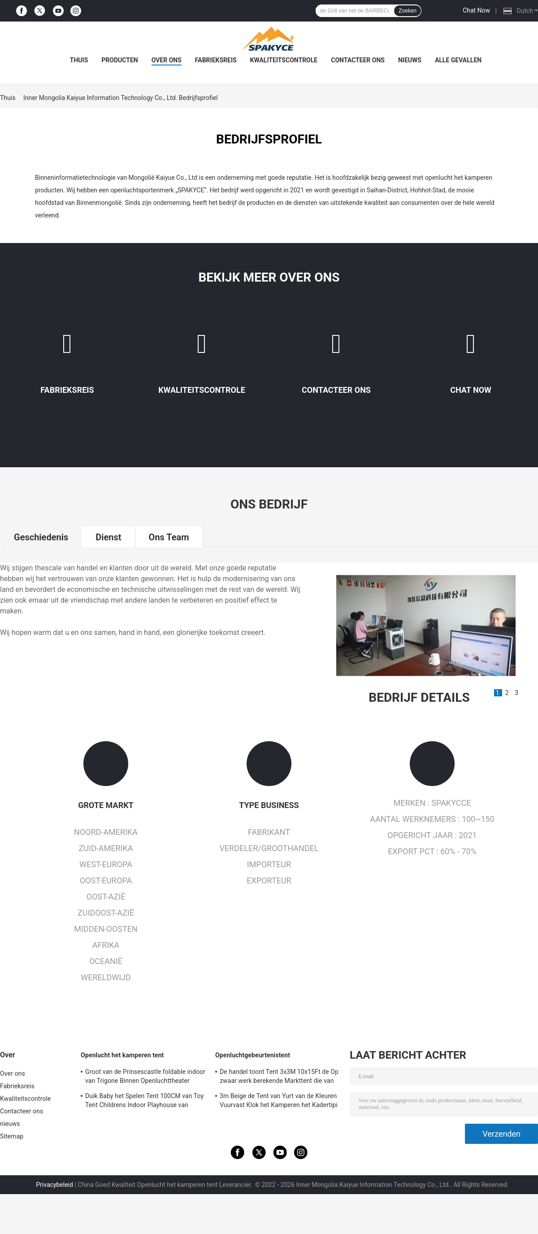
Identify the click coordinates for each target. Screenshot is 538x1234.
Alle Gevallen (458, 60)
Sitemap (11, 1136)
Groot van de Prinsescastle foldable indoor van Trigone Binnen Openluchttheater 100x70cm (145, 1077)
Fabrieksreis (216, 60)
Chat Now (476, 10)
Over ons (167, 60)
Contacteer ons (358, 60)
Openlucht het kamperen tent (122, 1055)
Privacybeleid (54, 1184)
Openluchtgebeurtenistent (252, 1055)
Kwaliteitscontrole (284, 60)
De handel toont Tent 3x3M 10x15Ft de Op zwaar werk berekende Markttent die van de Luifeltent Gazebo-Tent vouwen (279, 1077)
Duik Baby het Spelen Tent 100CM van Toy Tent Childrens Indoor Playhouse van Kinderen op (144, 1101)
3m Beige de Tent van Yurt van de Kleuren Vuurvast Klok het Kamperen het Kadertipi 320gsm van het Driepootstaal (279, 1101)
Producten (119, 60)
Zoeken (408, 11)
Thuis (79, 60)
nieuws (409, 60)
